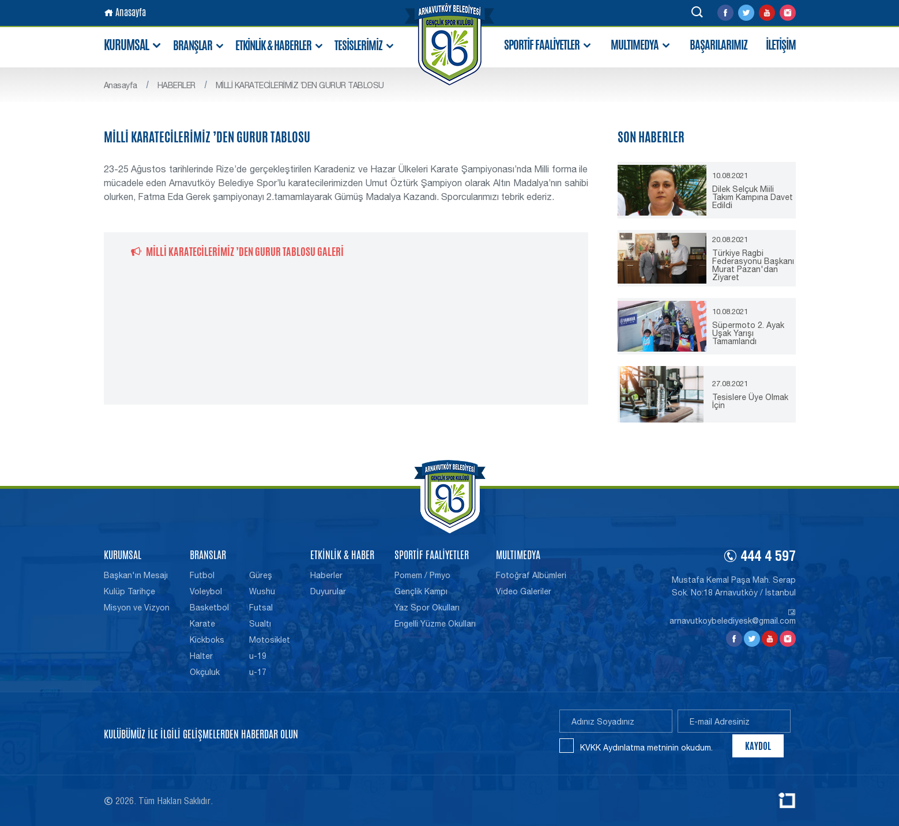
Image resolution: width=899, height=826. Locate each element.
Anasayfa (125, 12)
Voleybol (206, 591)
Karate (202, 623)
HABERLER (176, 85)
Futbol (202, 575)
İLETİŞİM (781, 45)
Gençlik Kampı (420, 591)
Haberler (326, 575)
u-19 (257, 656)
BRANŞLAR (199, 46)
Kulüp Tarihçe (129, 591)
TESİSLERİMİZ (364, 46)
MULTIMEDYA (641, 45)
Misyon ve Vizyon (137, 607)
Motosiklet (269, 639)
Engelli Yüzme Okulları (435, 623)
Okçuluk (205, 672)
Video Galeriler (523, 591)
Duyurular (328, 591)
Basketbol (209, 607)
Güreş (260, 575)
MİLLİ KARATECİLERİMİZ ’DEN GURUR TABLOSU (300, 85)
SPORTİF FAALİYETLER (548, 45)
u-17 (257, 672)
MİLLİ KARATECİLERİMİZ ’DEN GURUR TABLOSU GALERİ (237, 251)
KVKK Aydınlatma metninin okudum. (646, 747)
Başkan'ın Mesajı (136, 575)
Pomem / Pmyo (422, 575)
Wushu (262, 591)
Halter (201, 656)
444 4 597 (759, 558)
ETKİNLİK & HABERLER (279, 46)
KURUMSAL (133, 45)
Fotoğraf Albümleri (531, 575)
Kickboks (207, 639)
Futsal (261, 607)
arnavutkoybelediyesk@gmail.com (732, 616)
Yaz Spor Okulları (427, 607)
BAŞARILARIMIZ (718, 45)
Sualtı (260, 623)
